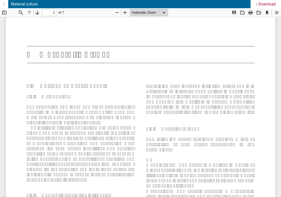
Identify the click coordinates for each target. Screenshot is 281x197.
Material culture (24, 4)
